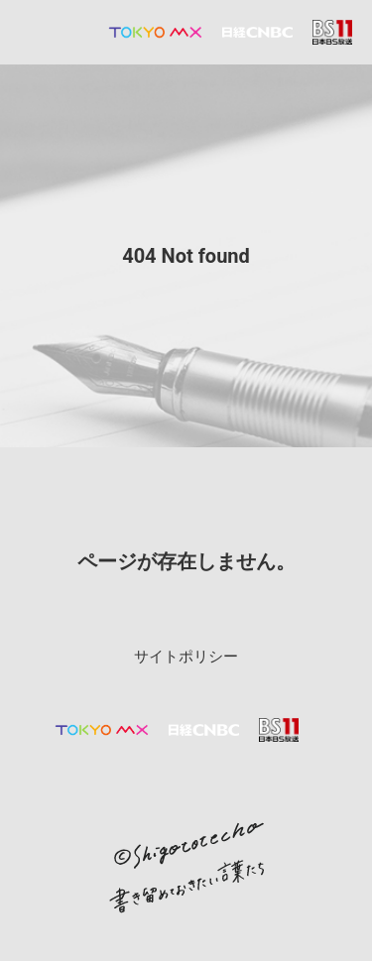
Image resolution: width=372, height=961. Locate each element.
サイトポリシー (186, 656)
